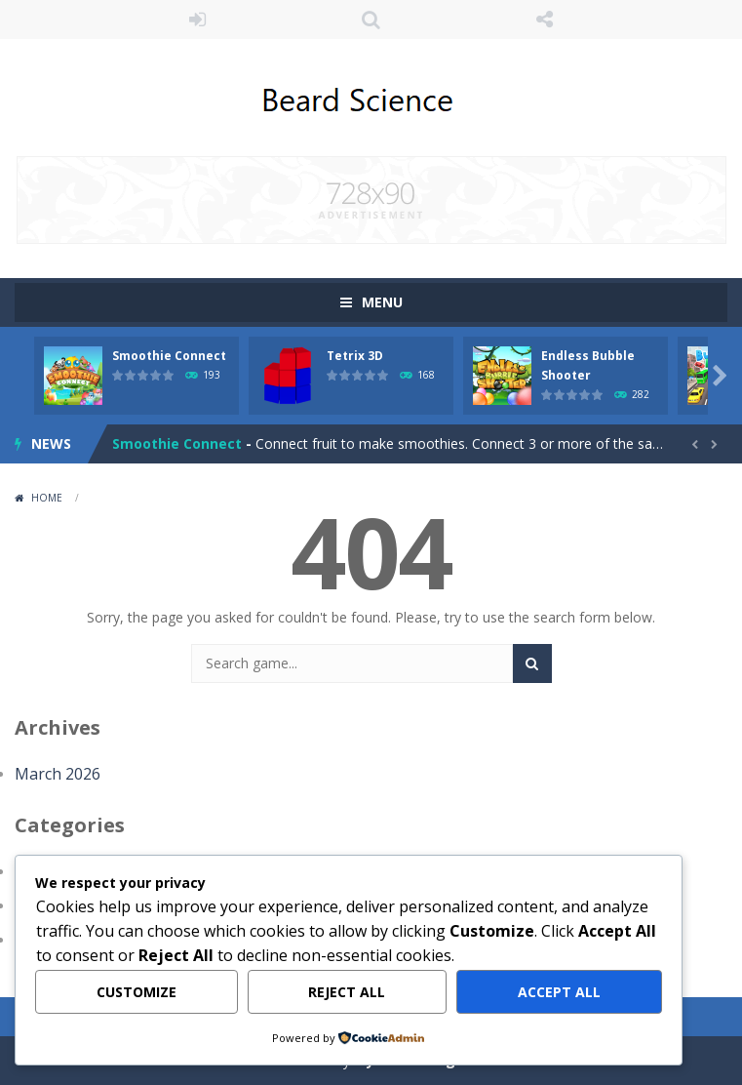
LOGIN (198, 19)
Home (46, 497)
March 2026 (57, 773)
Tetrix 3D (355, 355)
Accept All (559, 992)
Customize (136, 992)
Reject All (346, 992)
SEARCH (371, 19)
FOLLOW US (544, 19)
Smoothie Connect (169, 355)
